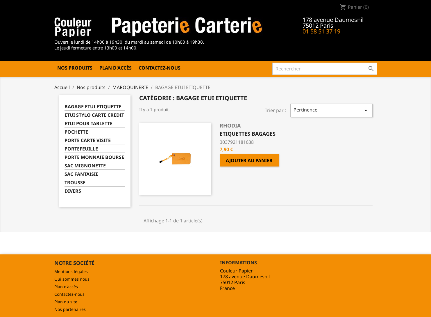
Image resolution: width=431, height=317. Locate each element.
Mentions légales (71, 271)
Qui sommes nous (72, 279)
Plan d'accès (115, 68)
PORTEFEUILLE (81, 149)
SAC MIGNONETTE (85, 166)
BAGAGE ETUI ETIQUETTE (93, 107)
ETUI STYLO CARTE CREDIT (94, 115)
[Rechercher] (324, 69)
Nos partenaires (70, 309)
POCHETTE (76, 132)
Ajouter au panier (249, 160)
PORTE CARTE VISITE (88, 140)
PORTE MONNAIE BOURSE (94, 157)
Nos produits (74, 68)
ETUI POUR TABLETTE (88, 124)
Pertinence (331, 110)
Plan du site (65, 301)
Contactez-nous (159, 68)
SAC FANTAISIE (81, 174)
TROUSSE (75, 183)
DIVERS (73, 191)
